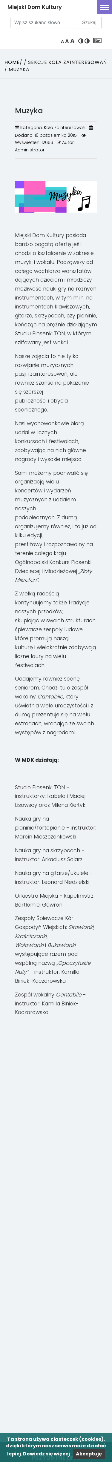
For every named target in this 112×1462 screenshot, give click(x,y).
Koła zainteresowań (77, 62)
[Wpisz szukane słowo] (43, 22)
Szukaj (89, 22)
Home (12, 62)
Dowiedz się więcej (46, 1453)
